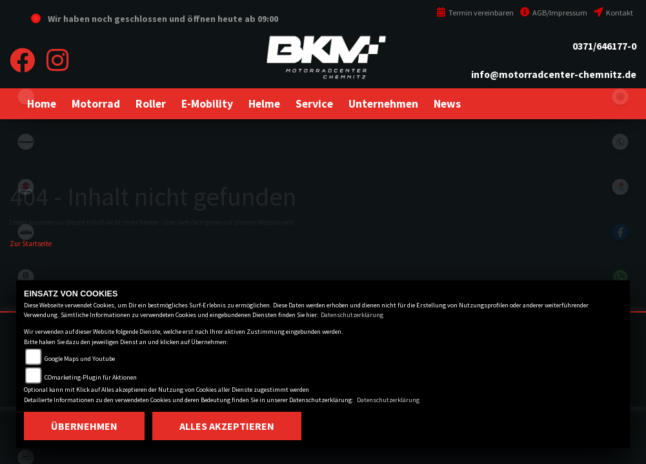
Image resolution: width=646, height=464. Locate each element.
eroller (25, 96)
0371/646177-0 (604, 46)
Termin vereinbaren (475, 12)
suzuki (25, 187)
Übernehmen (84, 426)
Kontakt (613, 12)
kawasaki (25, 141)
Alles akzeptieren (226, 426)
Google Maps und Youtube (80, 358)
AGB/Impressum (553, 12)
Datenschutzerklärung (352, 315)
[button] (95, 103)
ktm (25, 232)
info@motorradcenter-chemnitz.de (553, 74)
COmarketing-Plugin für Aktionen (91, 377)
